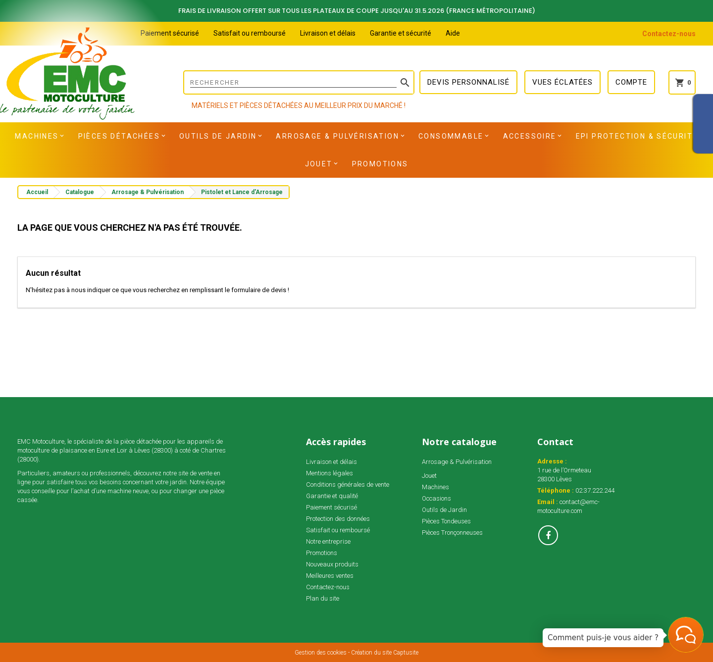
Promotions (380, 164)
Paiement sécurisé (170, 33)
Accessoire (530, 136)
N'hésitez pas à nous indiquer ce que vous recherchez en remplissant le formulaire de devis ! (157, 290)
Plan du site (322, 598)
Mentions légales (329, 473)
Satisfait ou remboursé (249, 33)
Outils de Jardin (217, 136)
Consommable (450, 136)
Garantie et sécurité (400, 33)
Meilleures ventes (330, 575)
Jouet (319, 164)
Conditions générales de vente (347, 484)
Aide (453, 33)
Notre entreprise (328, 541)
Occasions (436, 498)
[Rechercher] (298, 82)
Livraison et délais (328, 33)
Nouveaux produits (332, 564)
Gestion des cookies (321, 652)
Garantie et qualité (332, 496)
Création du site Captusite (384, 652)
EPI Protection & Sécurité (637, 136)
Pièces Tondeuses (446, 521)
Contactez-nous (669, 34)
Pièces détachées (119, 136)
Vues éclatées (562, 82)
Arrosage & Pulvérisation (337, 136)
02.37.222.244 (594, 490)
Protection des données (338, 518)
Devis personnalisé (468, 82)
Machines (36, 136)
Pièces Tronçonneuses (452, 532)
